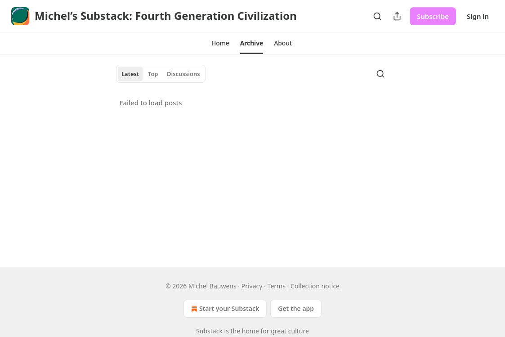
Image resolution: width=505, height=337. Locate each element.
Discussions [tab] (183, 74)
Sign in (478, 16)
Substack (209, 331)
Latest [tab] (130, 74)
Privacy (252, 286)
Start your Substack (224, 309)
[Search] (377, 16)
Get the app (296, 308)
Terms (277, 286)
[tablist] (161, 74)
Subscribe (433, 16)
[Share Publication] (397, 16)
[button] (220, 43)
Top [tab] (153, 74)
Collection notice (315, 286)
